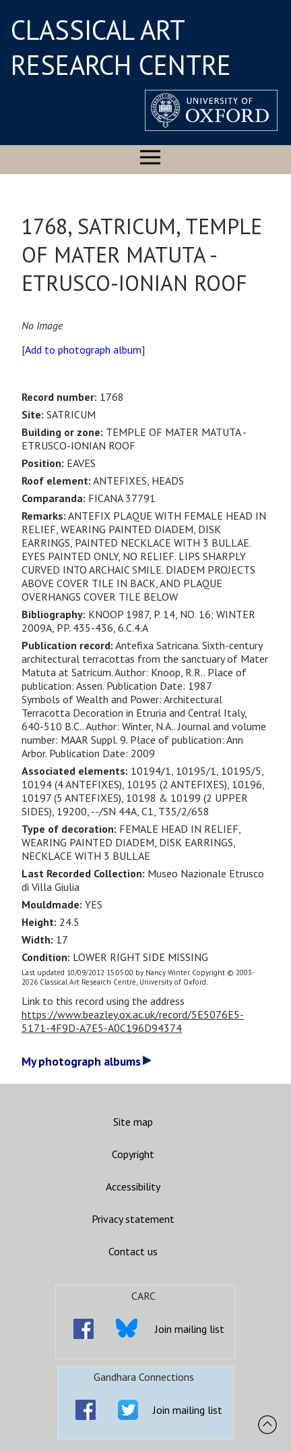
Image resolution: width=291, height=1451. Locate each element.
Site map (133, 1121)
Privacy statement (133, 1219)
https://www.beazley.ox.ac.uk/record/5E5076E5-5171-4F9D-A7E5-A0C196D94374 (133, 1021)
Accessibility (133, 1186)
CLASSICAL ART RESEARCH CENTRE (121, 47)
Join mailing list (189, 1329)
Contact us (133, 1251)
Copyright (133, 1154)
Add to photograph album (83, 349)
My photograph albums (87, 1061)
